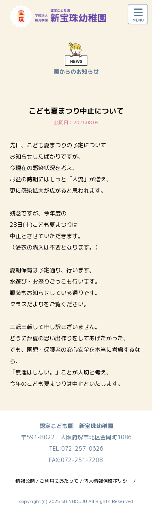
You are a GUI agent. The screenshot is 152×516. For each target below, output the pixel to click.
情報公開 (25, 480)
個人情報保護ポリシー (107, 480)
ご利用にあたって (59, 480)
